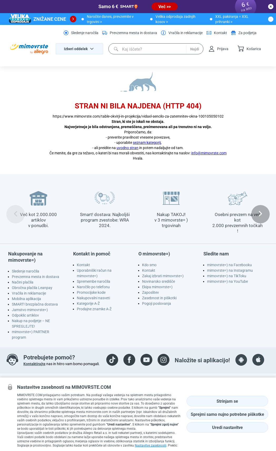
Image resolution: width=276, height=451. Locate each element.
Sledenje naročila (25, 271)
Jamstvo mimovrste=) (30, 310)
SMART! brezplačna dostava (35, 304)
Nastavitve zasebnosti (150, 445)
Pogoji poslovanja (156, 303)
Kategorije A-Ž (88, 303)
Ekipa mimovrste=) (157, 287)
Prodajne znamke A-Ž (94, 309)
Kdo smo (149, 265)
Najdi (194, 49)
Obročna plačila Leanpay (32, 288)
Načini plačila (22, 282)
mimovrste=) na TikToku (226, 276)
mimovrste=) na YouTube (227, 281)
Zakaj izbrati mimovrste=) (163, 276)
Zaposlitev (150, 292)
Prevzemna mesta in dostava (35, 277)
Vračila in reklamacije (29, 293)
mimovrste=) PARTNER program (30, 334)
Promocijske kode (91, 292)
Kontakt (83, 265)
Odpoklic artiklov (25, 315)
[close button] (270, 6)
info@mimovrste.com (209, 153)
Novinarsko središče (158, 281)
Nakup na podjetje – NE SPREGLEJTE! (31, 323)
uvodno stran (127, 148)
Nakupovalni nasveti (93, 298)
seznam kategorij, (147, 142)
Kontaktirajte (34, 364)
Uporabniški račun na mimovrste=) (94, 273)
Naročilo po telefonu (93, 287)
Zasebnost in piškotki (159, 298)
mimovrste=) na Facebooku (229, 265)
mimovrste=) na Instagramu (230, 270)
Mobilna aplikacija (26, 299)
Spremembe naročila (93, 281)
